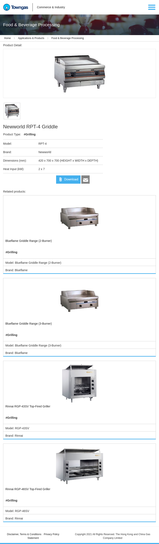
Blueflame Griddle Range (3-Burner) (28, 323)
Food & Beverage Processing (68, 38)
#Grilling (30, 134)
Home (7, 38)
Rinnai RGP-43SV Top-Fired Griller (27, 406)
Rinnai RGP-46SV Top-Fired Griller (27, 489)
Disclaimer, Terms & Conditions (24, 534)
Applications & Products (31, 38)
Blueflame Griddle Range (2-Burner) (28, 240)
